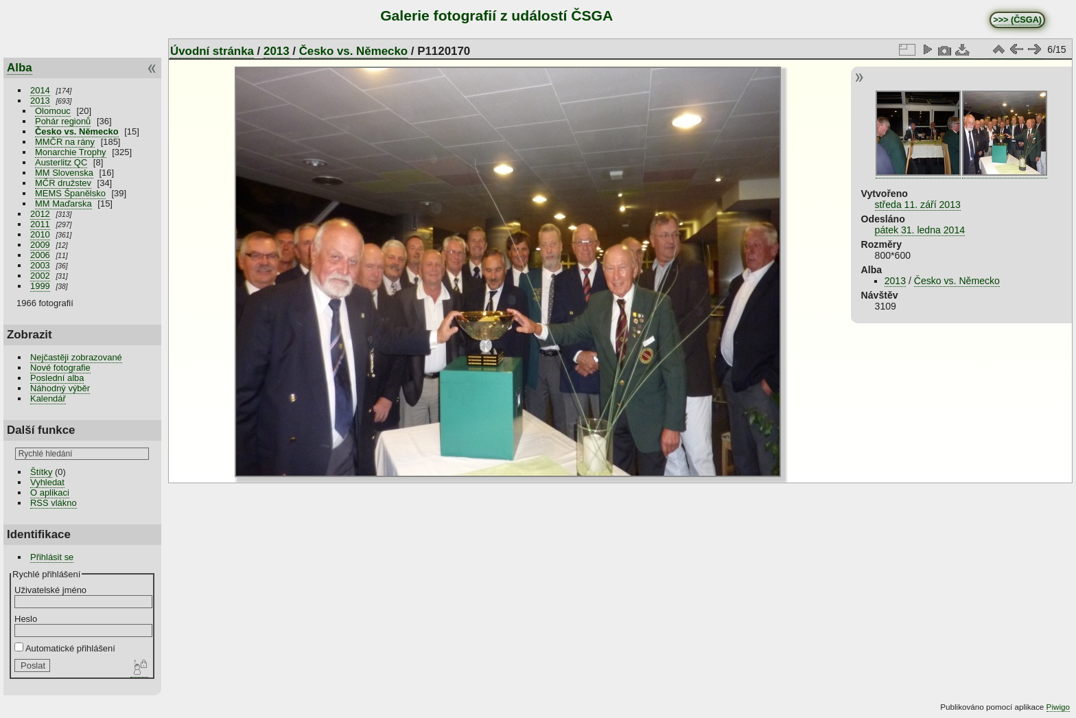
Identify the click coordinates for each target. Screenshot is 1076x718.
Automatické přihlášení (64, 648)
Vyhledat (47, 482)
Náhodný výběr (60, 388)
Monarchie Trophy (70, 152)
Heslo (25, 619)
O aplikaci (49, 492)
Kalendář (48, 398)
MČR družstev (63, 183)
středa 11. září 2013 (918, 204)
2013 (40, 100)
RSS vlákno (53, 503)
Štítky (41, 472)
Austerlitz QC (61, 162)
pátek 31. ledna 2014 (920, 229)
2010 (40, 234)
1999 (40, 286)
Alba (19, 67)
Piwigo (1058, 706)
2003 (40, 265)
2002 (40, 275)
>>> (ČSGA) (1017, 20)
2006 (40, 255)
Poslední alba (57, 378)
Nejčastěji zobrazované (76, 357)
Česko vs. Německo (77, 131)
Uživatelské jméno (50, 590)
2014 (40, 90)
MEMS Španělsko (70, 193)
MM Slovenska (64, 172)
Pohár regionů (63, 121)
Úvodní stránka (212, 51)
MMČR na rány (65, 142)
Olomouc (53, 111)
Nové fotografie (60, 367)
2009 (40, 245)
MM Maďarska (63, 203)
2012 (40, 214)
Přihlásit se (51, 557)
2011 (40, 224)
